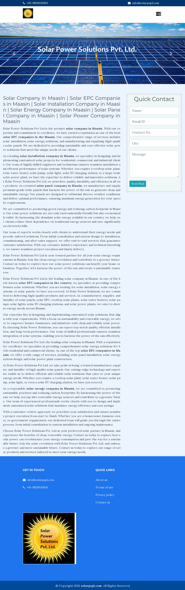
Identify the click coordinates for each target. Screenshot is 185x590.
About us (101, 480)
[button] (14, 53)
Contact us (103, 502)
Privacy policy (105, 495)
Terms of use (104, 487)
